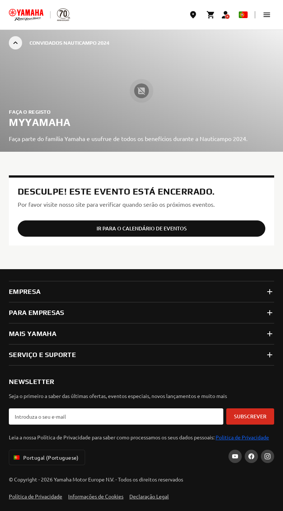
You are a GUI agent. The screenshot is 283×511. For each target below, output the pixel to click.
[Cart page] (210, 14)
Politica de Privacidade (242, 437)
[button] (266, 14)
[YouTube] (235, 456)
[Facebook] (251, 456)
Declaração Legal (149, 496)
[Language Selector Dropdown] (243, 14)
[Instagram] (267, 456)
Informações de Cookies (95, 496)
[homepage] (26, 14)
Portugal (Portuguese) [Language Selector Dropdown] (45, 457)
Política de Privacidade (35, 496)
